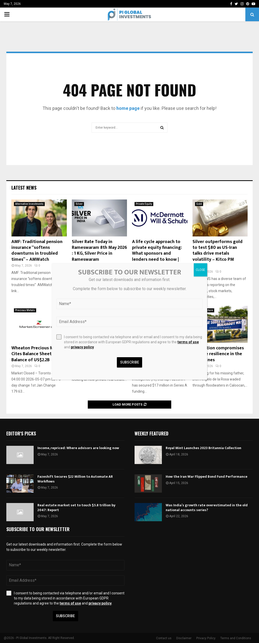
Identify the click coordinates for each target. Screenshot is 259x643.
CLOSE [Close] (200, 270)
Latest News (23, 187)
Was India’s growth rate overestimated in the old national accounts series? (207, 507)
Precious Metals (25, 310)
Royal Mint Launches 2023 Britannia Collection (203, 448)
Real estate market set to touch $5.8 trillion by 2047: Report (76, 507)
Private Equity (144, 204)
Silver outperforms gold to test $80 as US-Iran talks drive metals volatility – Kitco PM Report (217, 253)
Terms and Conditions (235, 638)
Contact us (163, 638)
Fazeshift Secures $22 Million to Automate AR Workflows (75, 479)
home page (128, 108)
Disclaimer (183, 638)
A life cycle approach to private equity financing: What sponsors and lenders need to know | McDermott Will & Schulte (159, 253)
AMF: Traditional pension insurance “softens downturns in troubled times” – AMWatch (36, 250)
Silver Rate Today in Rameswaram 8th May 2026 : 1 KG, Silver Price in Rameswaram (99, 250)
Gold (199, 204)
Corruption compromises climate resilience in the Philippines (218, 354)
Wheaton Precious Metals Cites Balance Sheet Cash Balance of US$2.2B (37, 354)
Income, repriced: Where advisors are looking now (78, 448)
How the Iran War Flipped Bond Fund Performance (206, 476)
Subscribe (65, 616)
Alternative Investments (29, 204)
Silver (79, 204)
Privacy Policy (205, 638)
